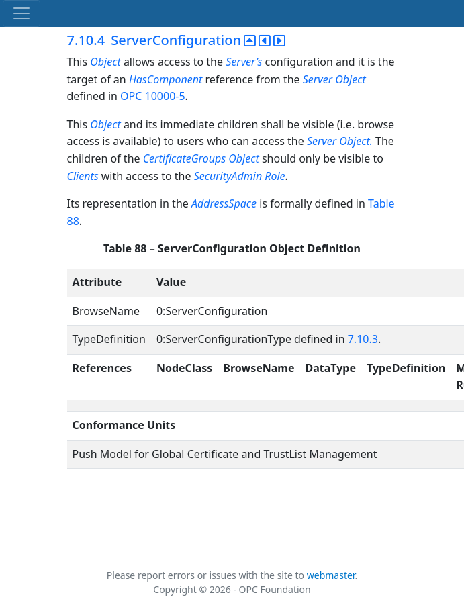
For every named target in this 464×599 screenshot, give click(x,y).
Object (107, 61)
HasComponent (167, 79)
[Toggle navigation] (21, 13)
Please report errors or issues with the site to (207, 575)
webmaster (331, 575)
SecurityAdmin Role (239, 176)
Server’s (244, 61)
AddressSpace (224, 203)
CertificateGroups (184, 158)
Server (317, 79)
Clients (83, 176)
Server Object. (341, 141)
